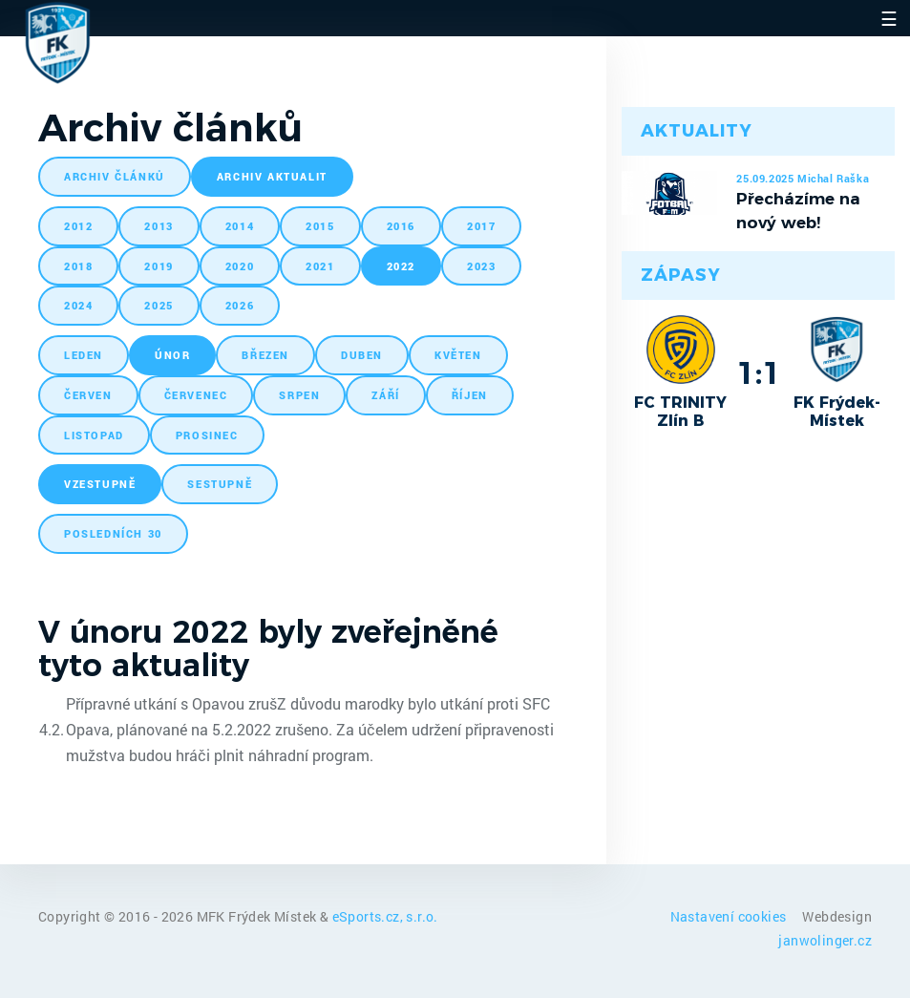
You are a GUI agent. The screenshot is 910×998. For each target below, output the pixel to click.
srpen (299, 395)
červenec (196, 395)
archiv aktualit (272, 176)
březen (265, 355)
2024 (78, 305)
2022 (401, 266)
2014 (239, 226)
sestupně (219, 484)
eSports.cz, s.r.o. (385, 916)
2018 (78, 266)
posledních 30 (113, 533)
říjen (470, 395)
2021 (320, 266)
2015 (320, 226)
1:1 (758, 372)
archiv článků (114, 176)
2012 (78, 226)
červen (88, 395)
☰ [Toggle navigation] (889, 18)
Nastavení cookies (730, 916)
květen (458, 355)
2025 (158, 305)
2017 (481, 226)
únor (172, 355)
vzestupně (100, 484)
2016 (401, 226)
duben (362, 355)
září (385, 395)
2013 (158, 226)
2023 (481, 266)
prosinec (207, 435)
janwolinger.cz (825, 940)
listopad (94, 435)
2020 (239, 266)
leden (83, 355)
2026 (239, 305)
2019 (158, 266)
